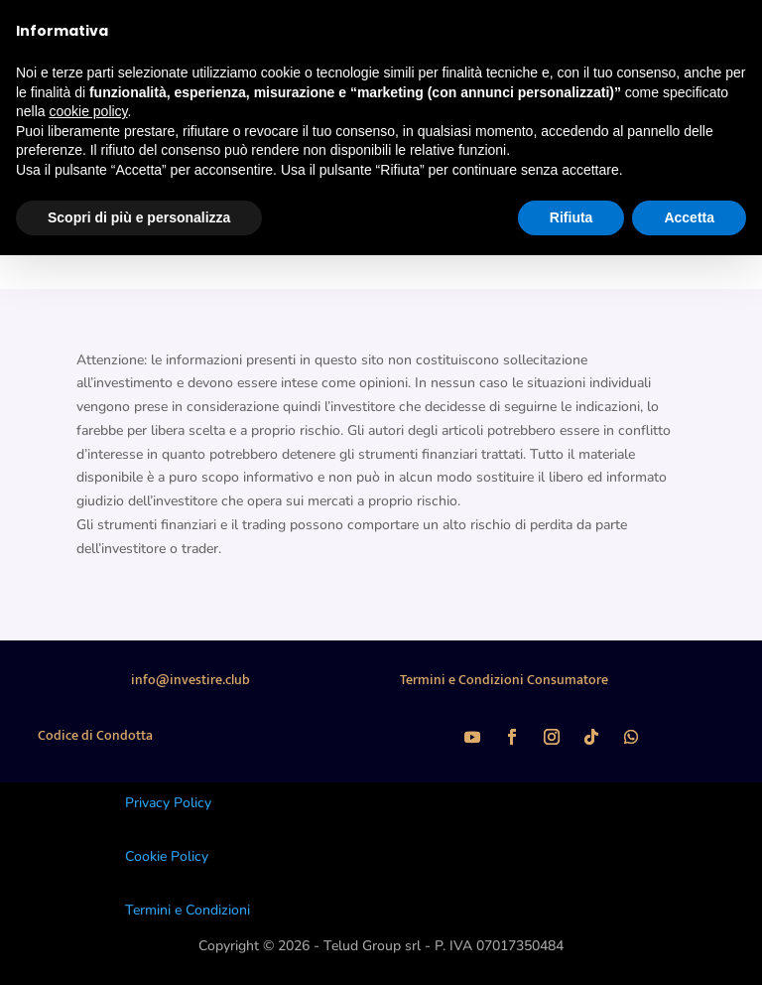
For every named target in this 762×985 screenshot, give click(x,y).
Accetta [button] (689, 217)
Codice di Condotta (95, 735)
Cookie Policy (166, 856)
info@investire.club (190, 679)
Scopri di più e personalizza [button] (139, 217)
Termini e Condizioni (187, 910)
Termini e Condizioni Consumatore (504, 679)
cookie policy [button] (88, 111)
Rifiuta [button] (571, 217)
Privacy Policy (168, 802)
